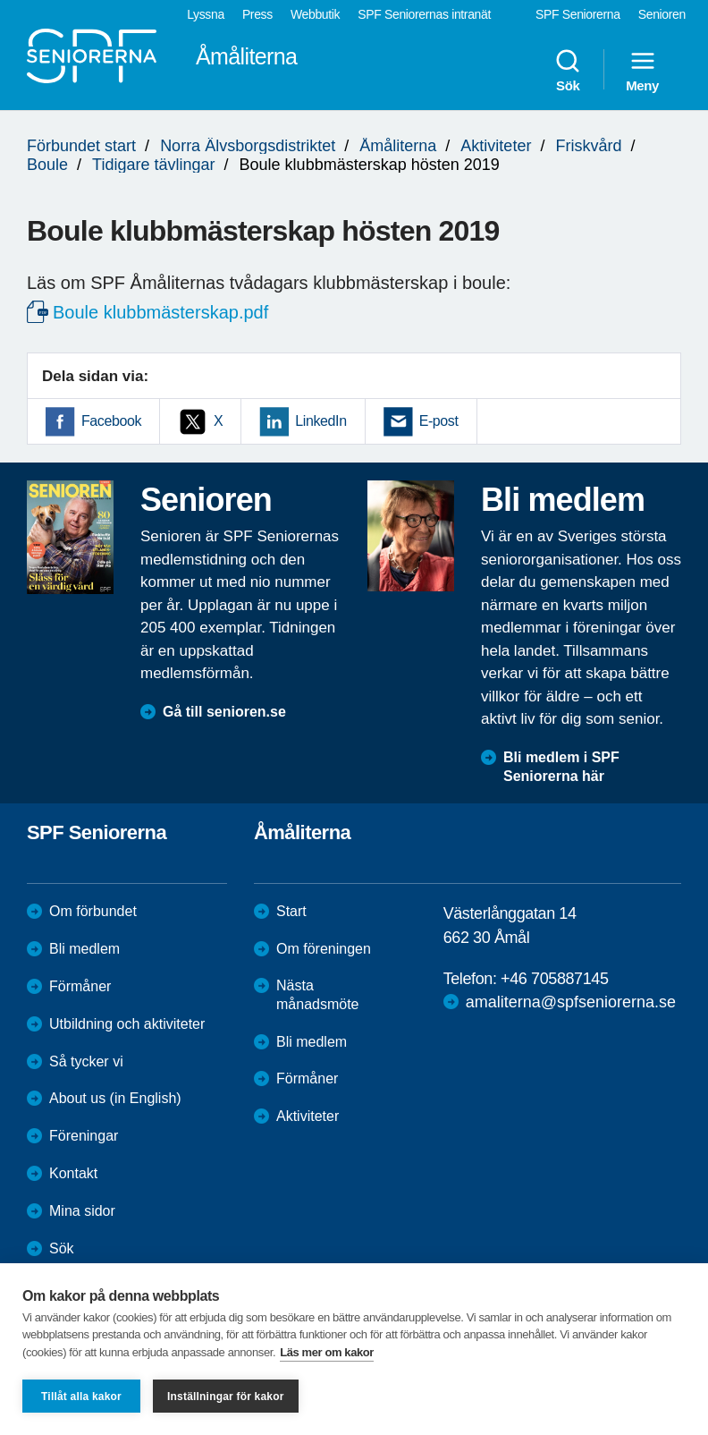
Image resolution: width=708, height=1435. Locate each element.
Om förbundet (93, 911)
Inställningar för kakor (225, 1396)
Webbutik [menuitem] (315, 14)
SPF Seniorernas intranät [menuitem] (424, 14)
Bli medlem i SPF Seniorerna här (561, 767)
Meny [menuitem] (642, 69)
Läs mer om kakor (327, 1352)
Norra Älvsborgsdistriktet (247, 146)
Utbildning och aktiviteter (127, 1024)
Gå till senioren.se (224, 711)
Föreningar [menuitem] (83, 1135)
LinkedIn (320, 421)
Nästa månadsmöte (317, 995)
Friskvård (588, 146)
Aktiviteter (495, 146)
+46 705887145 (554, 979)
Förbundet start (81, 146)
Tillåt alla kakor (81, 1396)
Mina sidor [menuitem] (82, 1210)
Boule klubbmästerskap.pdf (160, 312)
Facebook (111, 421)
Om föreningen (323, 948)
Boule (47, 165)
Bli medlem (84, 948)
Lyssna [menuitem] (205, 14)
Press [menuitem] (257, 14)
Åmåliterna (397, 146)
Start (291, 911)
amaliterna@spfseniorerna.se (571, 1002)
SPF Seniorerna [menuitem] (577, 14)
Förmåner (80, 986)
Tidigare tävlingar (153, 165)
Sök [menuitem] (567, 69)
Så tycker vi (86, 1061)
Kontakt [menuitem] (73, 1173)
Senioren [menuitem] (662, 14)
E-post (439, 421)
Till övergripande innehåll (0, 0)
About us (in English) (115, 1098)
